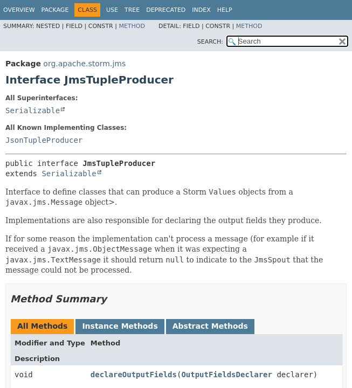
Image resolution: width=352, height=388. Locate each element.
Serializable (32, 110)
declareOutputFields (134, 374)
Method (132, 26)
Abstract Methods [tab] (210, 326)
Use (112, 9)
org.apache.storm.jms (84, 63)
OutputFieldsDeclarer (226, 374)
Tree (132, 9)
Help (224, 9)
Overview (19, 9)
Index (201, 9)
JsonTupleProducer (43, 140)
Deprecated (165, 9)
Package (55, 9)
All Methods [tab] (42, 326)
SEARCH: (210, 41)
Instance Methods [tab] (119, 326)
